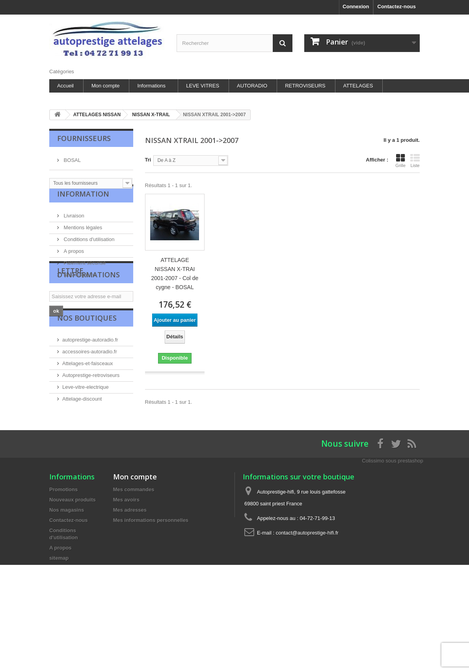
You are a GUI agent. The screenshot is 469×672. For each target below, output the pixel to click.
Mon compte (105, 86)
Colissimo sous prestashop (392, 525)
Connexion (355, 6)
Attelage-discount (82, 457)
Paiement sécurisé (84, 273)
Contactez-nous (397, 6)
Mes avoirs (126, 564)
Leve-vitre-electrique (85, 445)
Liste (415, 161)
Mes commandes (133, 554)
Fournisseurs (84, 138)
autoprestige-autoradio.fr (90, 398)
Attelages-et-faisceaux (87, 421)
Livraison (73, 225)
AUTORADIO (252, 86)
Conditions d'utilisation (88, 249)
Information (83, 207)
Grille (400, 161)
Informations (151, 86)
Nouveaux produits (72, 564)
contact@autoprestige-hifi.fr (307, 597)
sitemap (59, 622)
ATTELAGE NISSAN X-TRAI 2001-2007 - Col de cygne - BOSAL (175, 273)
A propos (73, 261)
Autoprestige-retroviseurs (90, 433)
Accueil (65, 86)
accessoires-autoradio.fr (89, 409)
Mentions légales (82, 237)
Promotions (63, 554)
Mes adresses (130, 574)
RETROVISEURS (305, 86)
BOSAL (71, 157)
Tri (148, 160)
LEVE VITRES (202, 86)
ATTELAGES (358, 86)
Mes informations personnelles (150, 584)
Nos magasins (79, 285)
